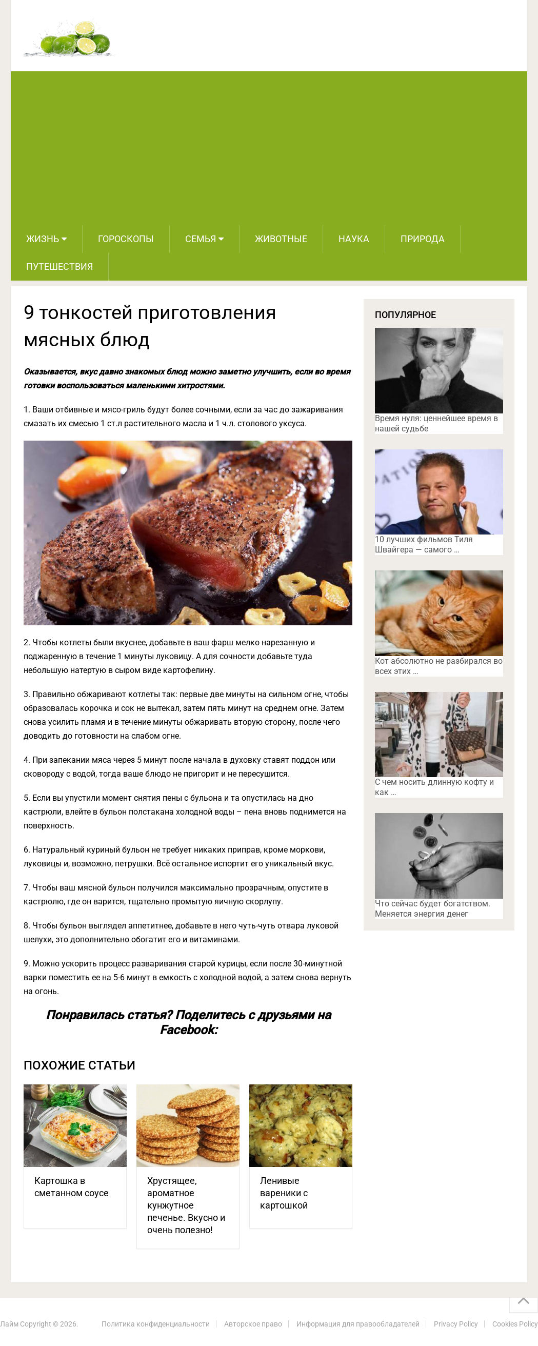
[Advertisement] (269, 148)
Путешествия (59, 266)
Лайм (9, 1324)
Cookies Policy (515, 1324)
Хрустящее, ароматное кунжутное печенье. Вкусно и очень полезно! (186, 1205)
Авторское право (253, 1324)
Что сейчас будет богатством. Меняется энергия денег (432, 909)
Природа (423, 238)
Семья (200, 238)
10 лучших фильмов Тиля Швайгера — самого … (424, 545)
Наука (353, 238)
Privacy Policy (456, 1324)
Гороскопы (126, 238)
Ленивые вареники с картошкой (284, 1193)
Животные (281, 238)
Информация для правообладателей (358, 1324)
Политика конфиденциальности (156, 1324)
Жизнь (42, 238)
